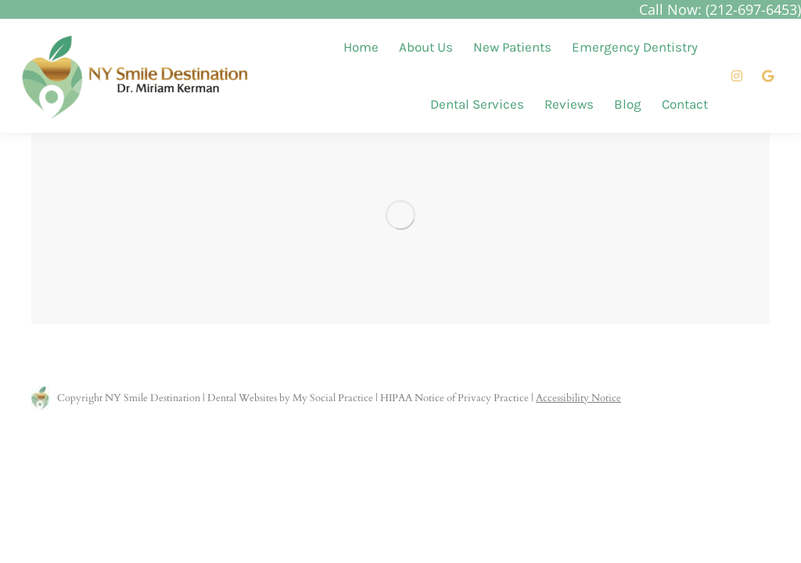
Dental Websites (242, 398)
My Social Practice (331, 398)
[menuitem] (361, 47)
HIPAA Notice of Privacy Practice (454, 398)
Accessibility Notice (578, 398)
